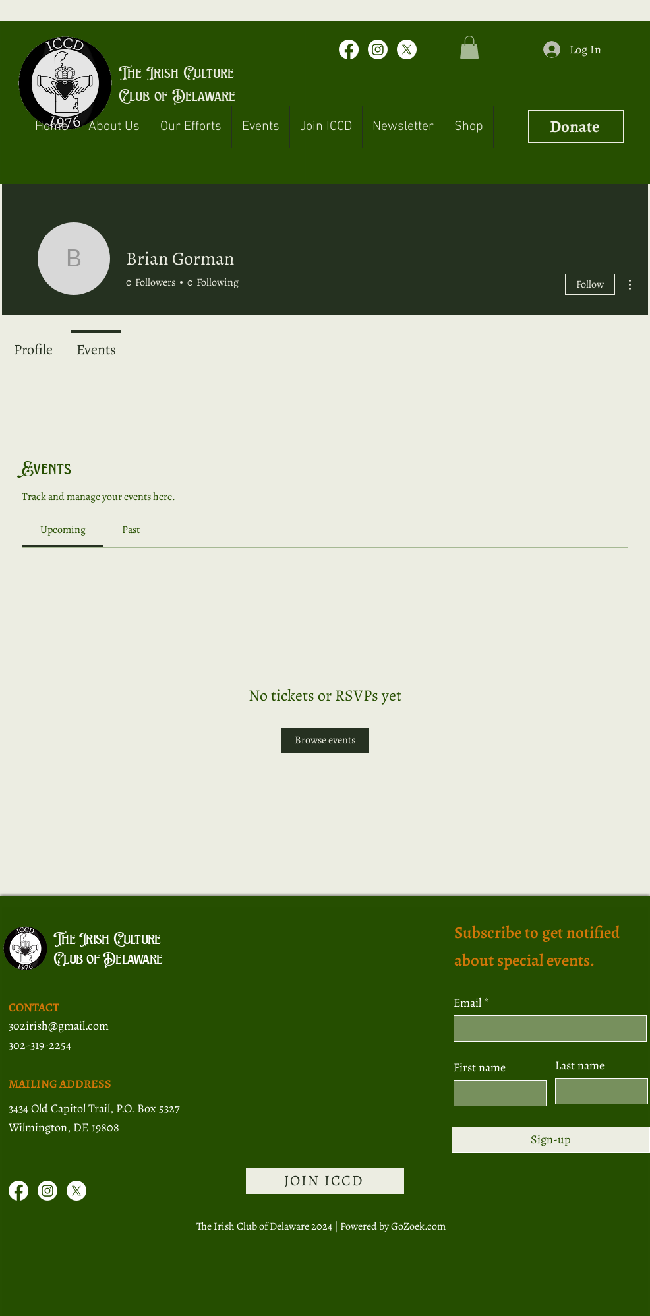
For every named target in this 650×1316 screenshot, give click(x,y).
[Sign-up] (551, 1140)
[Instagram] (378, 49)
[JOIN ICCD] (325, 1181)
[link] (63, 529)
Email (469, 1003)
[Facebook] (349, 49)
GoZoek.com (418, 1226)
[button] (469, 47)
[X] (407, 49)
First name (480, 1067)
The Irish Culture (176, 72)
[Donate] (576, 126)
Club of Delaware (177, 96)
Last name (580, 1065)
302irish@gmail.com (59, 1026)
